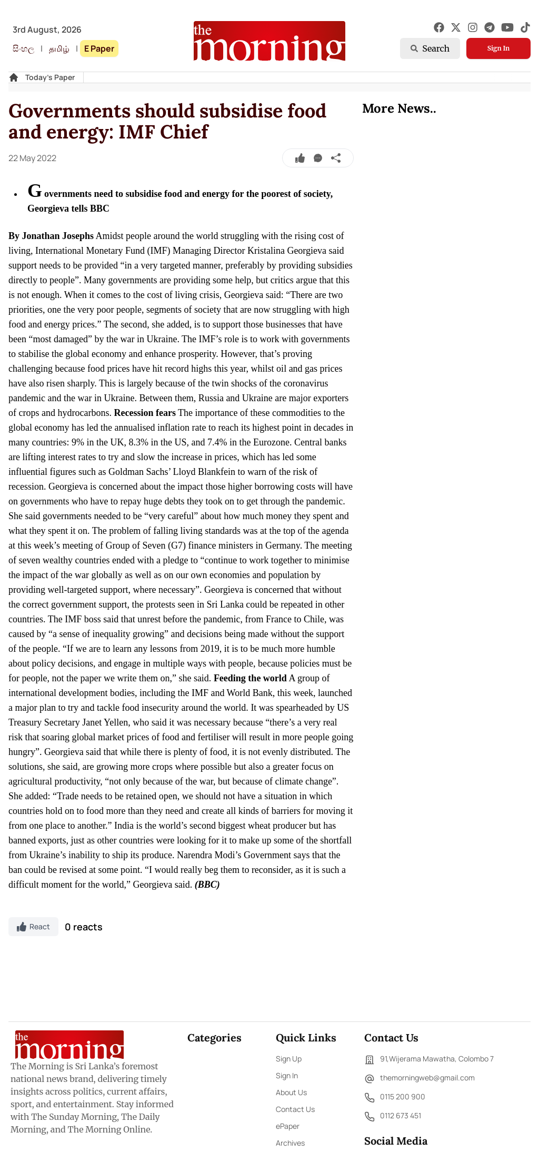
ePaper (288, 1126)
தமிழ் (59, 48)
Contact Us (295, 1109)
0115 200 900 (394, 1097)
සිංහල (23, 48)
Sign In (498, 48)
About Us (291, 1092)
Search (430, 48)
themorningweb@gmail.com (419, 1078)
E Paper (99, 48)
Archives (290, 1143)
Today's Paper (50, 77)
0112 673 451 (392, 1116)
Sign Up (289, 1059)
